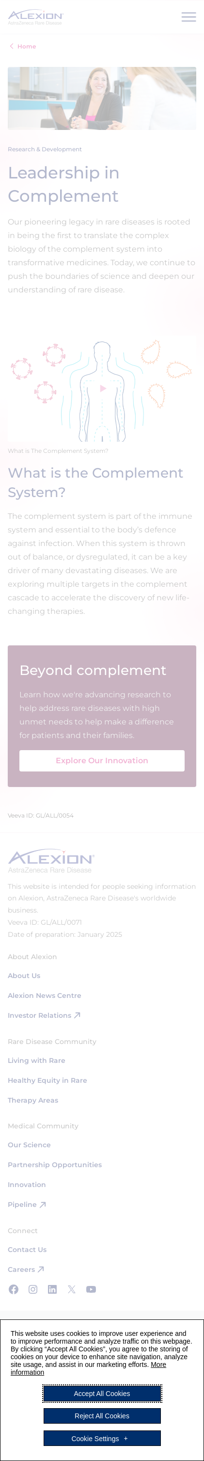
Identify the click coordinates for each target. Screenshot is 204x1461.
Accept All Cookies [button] (102, 1393)
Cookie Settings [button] (95, 1438)
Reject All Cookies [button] (102, 1416)
